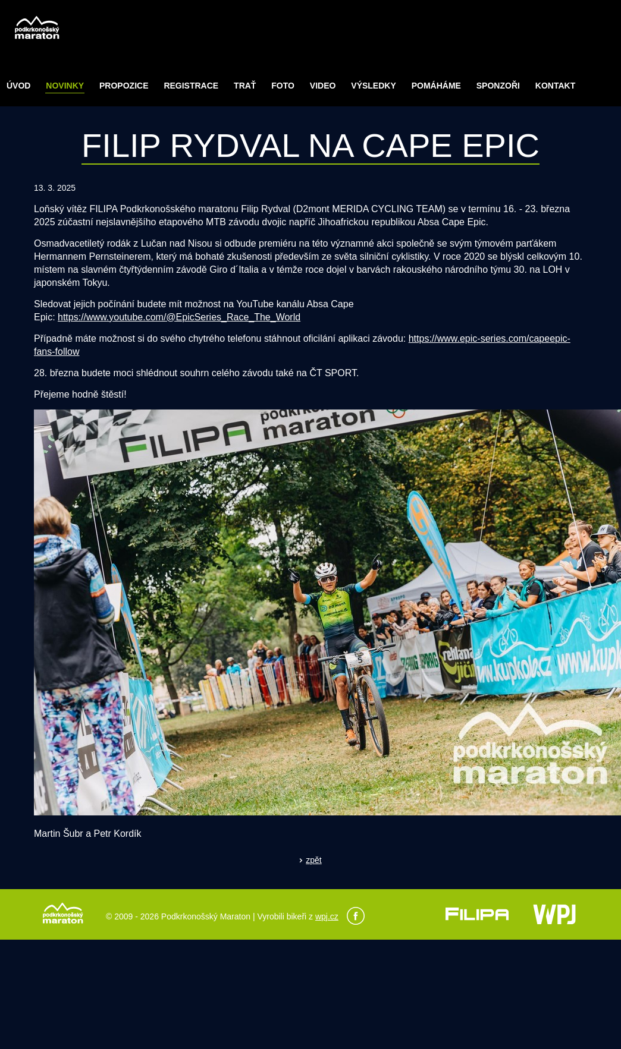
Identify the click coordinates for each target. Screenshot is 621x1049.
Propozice (123, 85)
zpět (313, 860)
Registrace (191, 85)
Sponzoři (498, 85)
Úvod (18, 85)
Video (323, 85)
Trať (245, 85)
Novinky (65, 85)
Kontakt (555, 85)
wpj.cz (326, 916)
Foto (282, 85)
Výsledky (373, 85)
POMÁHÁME (436, 85)
